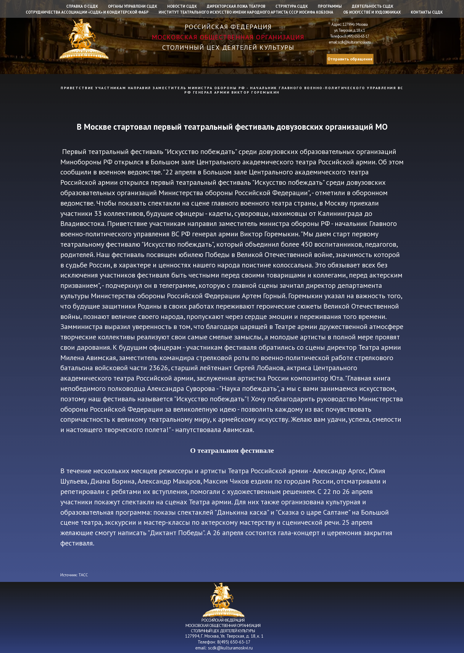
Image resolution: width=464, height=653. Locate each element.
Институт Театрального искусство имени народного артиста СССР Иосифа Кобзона (246, 12)
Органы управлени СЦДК (132, 6)
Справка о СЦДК (82, 6)
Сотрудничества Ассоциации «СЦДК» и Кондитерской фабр (87, 12)
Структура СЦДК (292, 6)
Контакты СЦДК (427, 12)
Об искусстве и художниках (372, 12)
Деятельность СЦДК (372, 6)
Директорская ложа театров (236, 6)
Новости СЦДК (182, 6)
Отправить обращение (350, 59)
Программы (330, 6)
